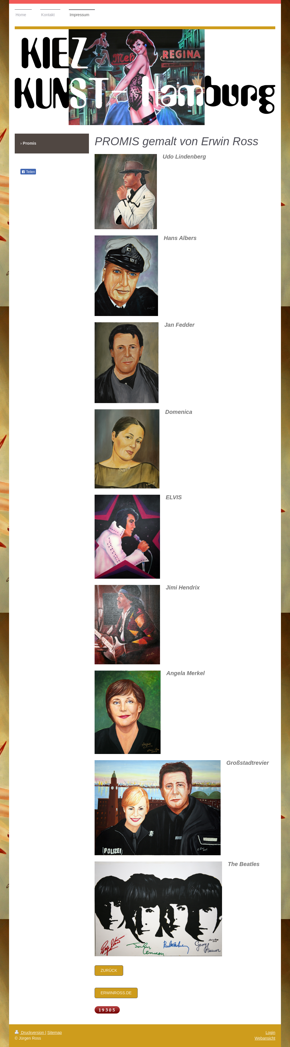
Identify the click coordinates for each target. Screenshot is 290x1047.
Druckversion (30, 1032)
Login (270, 1032)
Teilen (28, 172)
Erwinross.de (116, 993)
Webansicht (265, 1038)
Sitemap (54, 1032)
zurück (109, 970)
